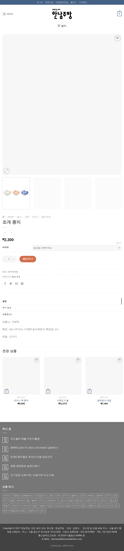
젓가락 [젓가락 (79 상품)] (76, 506)
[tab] (62, 301)
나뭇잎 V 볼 (63, 400)
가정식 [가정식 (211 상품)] (6, 495)
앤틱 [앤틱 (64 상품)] (89, 500)
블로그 (74, 2)
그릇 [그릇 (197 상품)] (50, 495)
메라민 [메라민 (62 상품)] (91, 495)
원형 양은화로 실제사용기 (25, 466)
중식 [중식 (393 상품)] (100, 506)
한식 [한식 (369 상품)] (43, 511)
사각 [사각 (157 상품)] (41, 500)
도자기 (35, 217)
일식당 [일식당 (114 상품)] (59, 506)
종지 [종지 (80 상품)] (84, 506)
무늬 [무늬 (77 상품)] (5, 500)
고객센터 (83, 2)
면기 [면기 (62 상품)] (108, 495)
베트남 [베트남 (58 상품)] (21, 500)
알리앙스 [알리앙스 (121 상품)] (80, 500)
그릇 (26, 217)
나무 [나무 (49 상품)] (57, 495)
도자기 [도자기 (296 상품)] (66, 495)
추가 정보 (6, 307)
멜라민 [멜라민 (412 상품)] (100, 495)
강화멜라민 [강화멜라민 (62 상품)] (27, 495)
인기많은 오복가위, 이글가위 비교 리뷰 (32, 475)
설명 (4, 301)
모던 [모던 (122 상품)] (115, 495)
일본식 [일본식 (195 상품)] (43, 506)
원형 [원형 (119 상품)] (5, 506)
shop (11, 217)
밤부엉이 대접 (104, 400)
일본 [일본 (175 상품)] (35, 506)
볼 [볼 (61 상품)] (28, 500)
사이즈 (5, 247)
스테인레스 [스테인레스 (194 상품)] (51, 500)
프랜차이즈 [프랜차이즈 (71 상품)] (33, 511)
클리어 (119, 243)
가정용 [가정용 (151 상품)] (15, 495)
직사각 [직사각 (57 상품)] (108, 506)
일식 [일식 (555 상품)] (51, 506)
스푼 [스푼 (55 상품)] (61, 500)
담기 (19, 217)
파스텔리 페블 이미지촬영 (25, 438)
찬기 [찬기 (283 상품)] (117, 506)
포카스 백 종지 (21, 400)
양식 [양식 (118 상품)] (96, 500)
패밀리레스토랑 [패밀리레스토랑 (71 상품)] (17, 511)
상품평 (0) (7, 314)
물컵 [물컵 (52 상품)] (12, 500)
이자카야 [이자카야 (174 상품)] (26, 506)
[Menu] (7, 14)
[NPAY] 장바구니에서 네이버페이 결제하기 (34, 447)
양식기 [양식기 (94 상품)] (104, 500)
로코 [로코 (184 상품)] (83, 495)
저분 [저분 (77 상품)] (68, 506)
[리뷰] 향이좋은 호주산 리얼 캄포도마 (31, 456)
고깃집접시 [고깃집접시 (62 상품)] (40, 495)
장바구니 (28, 259)
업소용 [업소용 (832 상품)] (113, 500)
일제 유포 (46, 217)
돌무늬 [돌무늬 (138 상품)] (75, 495)
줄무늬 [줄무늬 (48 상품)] (92, 506)
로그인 (40, 2)
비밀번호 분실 (62, 2)
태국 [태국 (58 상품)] (5, 511)
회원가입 (49, 2)
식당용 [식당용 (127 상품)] (70, 500)
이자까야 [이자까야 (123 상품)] (14, 506)
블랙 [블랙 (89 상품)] (34, 500)
